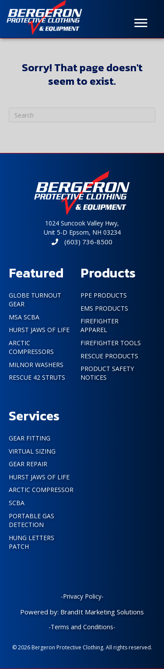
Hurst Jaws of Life (39, 330)
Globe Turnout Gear (35, 299)
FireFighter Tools (110, 343)
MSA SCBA (24, 317)
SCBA (16, 503)
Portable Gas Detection (31, 520)
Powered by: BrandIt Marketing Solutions (82, 611)
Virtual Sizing (32, 451)
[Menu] (141, 23)
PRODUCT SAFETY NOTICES (107, 372)
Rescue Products (109, 356)
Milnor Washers (36, 364)
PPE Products (103, 295)
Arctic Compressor (41, 489)
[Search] (82, 114)
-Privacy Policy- (82, 596)
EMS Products (104, 308)
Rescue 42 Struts (37, 377)
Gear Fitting (29, 438)
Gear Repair (28, 464)
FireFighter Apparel (99, 325)
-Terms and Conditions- (82, 627)
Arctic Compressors (31, 347)
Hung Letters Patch (31, 542)
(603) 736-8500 (82, 241)
